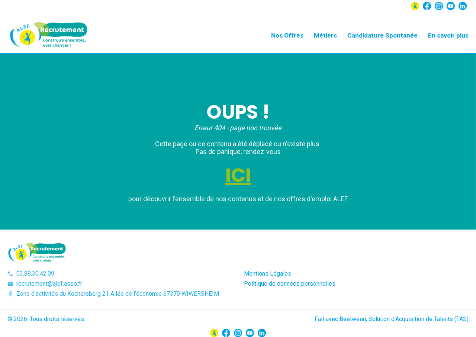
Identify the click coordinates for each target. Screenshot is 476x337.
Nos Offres (287, 35)
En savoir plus (448, 35)
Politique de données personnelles (289, 283)
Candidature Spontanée (382, 35)
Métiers (325, 35)
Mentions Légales (267, 273)
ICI (238, 175)
